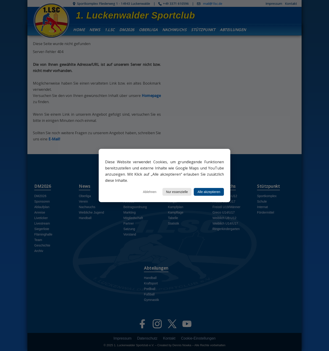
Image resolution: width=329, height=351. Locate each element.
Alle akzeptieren (208, 192)
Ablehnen (149, 192)
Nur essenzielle (177, 192)
